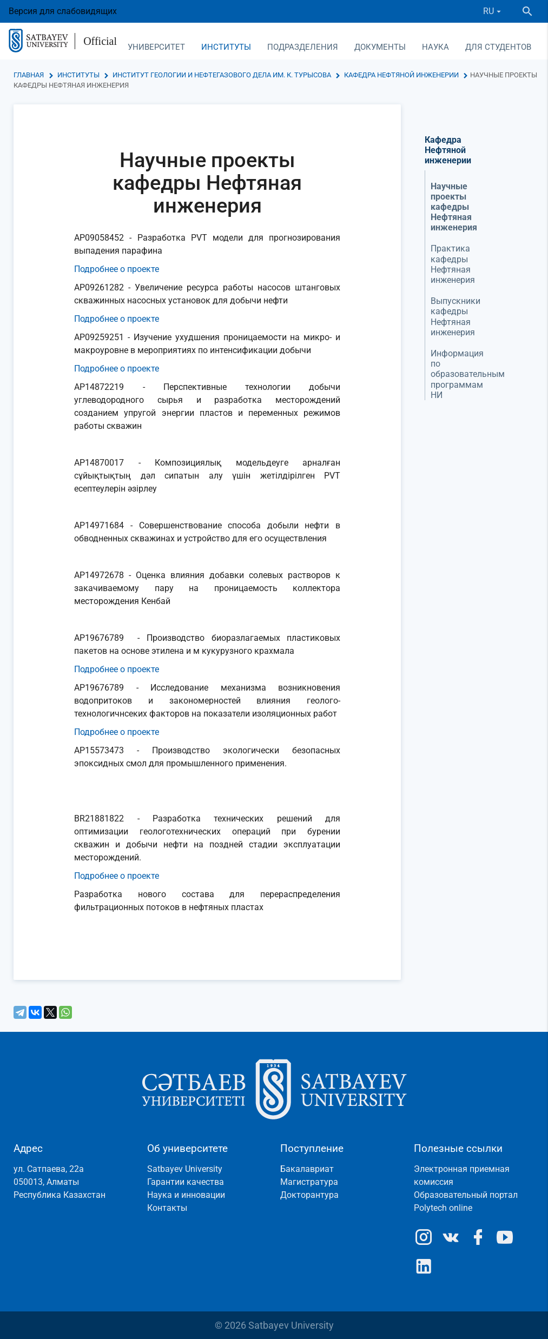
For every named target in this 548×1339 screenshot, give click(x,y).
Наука (435, 47)
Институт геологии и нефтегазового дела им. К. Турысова (222, 75)
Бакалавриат (307, 1169)
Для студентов (498, 47)
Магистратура (309, 1182)
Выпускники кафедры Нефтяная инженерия (455, 316)
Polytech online (443, 1208)
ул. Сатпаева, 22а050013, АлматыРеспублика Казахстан (59, 1182)
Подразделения (302, 47)
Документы (380, 47)
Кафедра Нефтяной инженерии (401, 75)
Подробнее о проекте (116, 269)
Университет (156, 47)
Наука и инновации (186, 1195)
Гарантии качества (185, 1182)
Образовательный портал (466, 1195)
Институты (226, 47)
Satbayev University (184, 1169)
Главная (29, 75)
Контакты (167, 1208)
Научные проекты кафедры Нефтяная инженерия (454, 207)
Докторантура (309, 1195)
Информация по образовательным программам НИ (468, 374)
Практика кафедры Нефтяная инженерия (453, 264)
